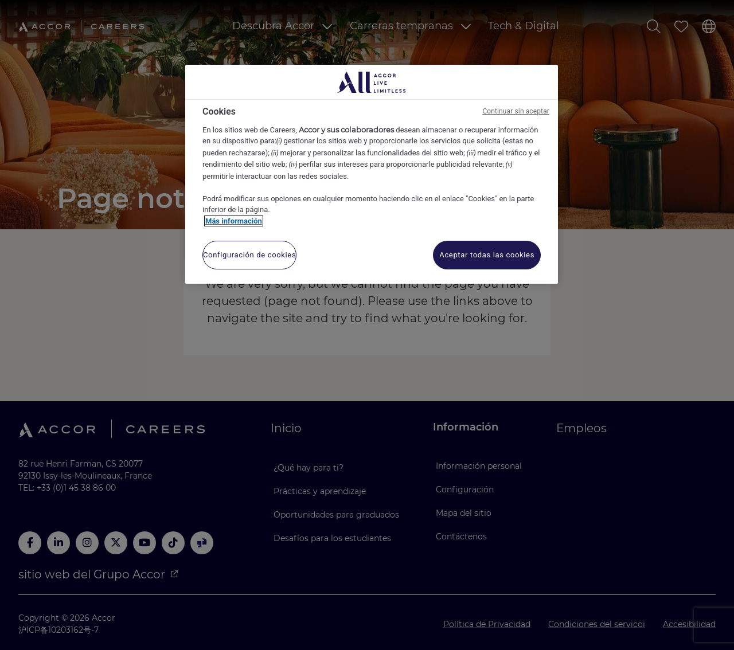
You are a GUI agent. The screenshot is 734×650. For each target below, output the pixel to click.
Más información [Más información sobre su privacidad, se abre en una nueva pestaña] (233, 221)
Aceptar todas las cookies (486, 254)
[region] (371, 174)
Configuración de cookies (249, 254)
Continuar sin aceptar (515, 111)
